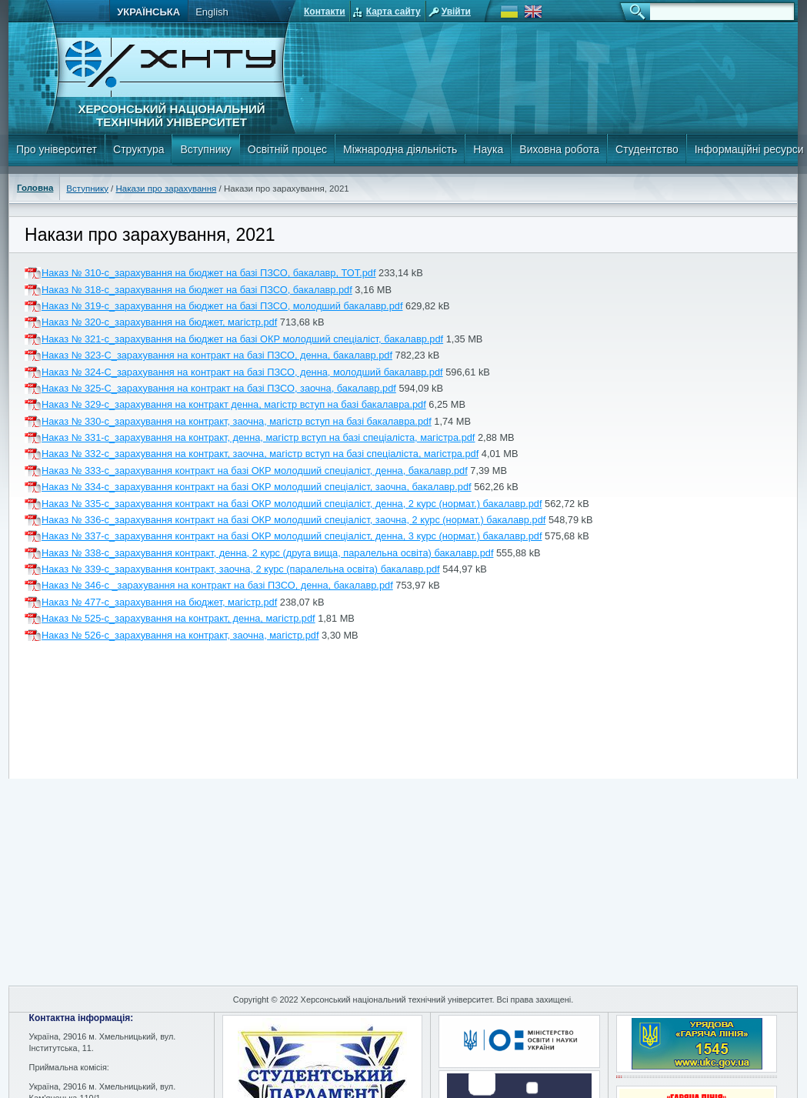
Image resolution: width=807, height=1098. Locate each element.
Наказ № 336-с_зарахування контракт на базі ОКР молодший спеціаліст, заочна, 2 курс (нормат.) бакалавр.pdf (293, 520)
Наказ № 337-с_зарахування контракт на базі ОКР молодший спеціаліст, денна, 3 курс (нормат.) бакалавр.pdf (292, 536)
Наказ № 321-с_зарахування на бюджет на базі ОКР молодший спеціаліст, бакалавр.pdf (242, 339)
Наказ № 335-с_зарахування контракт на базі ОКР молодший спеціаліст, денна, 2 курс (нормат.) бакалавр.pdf (292, 503)
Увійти (456, 11)
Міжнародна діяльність (400, 149)
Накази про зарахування (166, 188)
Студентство (647, 149)
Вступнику (205, 149)
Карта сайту (393, 11)
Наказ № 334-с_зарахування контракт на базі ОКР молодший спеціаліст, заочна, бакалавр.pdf (257, 486)
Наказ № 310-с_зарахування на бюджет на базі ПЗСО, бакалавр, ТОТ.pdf (209, 273)
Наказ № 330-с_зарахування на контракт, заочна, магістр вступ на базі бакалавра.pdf (237, 421)
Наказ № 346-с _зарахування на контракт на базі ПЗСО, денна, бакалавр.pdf (217, 585)
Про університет (56, 149)
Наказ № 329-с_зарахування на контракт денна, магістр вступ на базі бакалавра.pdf (234, 404)
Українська (148, 12)
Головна (35, 187)
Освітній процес (287, 149)
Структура (138, 149)
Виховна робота (559, 149)
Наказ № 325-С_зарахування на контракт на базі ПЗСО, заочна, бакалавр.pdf (219, 388)
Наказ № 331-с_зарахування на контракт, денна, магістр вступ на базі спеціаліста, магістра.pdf (258, 437)
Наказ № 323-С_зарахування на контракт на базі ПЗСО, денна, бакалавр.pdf (217, 355)
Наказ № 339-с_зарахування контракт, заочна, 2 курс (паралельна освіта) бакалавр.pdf (241, 569)
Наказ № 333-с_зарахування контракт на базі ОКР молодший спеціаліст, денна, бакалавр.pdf (255, 470)
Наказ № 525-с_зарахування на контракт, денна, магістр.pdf (178, 618)
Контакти (324, 11)
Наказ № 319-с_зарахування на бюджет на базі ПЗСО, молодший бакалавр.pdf (222, 306)
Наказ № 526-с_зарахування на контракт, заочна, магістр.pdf (180, 635)
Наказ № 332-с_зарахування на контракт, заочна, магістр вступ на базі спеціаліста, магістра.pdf (260, 453)
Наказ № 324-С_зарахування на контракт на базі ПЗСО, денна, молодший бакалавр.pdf (242, 372)
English (211, 12)
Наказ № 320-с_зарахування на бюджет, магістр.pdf (159, 322)
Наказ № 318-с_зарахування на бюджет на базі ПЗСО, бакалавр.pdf (197, 289)
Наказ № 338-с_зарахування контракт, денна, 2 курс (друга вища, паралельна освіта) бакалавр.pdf (267, 553)
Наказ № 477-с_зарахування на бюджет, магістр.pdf (159, 602)
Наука (488, 149)
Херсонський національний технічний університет (171, 115)
